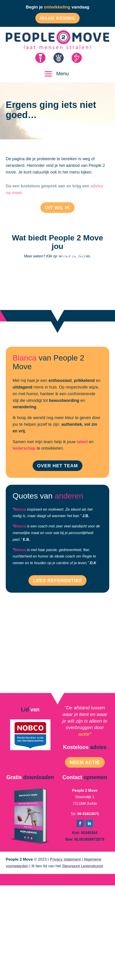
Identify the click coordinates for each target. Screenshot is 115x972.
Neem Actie (85, 762)
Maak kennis (57, 18)
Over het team (57, 465)
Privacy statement (65, 859)
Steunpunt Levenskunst (82, 866)
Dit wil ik (57, 207)
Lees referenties (57, 580)
